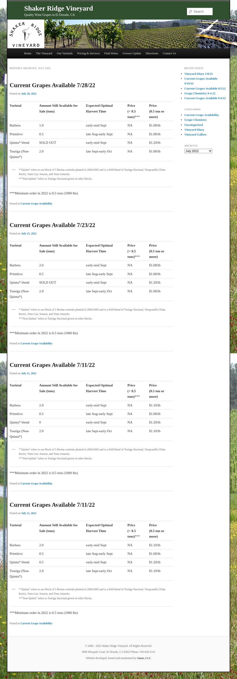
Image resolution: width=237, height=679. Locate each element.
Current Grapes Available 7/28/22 (52, 85)
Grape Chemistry (195, 119)
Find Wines (111, 53)
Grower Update (132, 53)
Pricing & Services (88, 53)
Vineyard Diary (194, 129)
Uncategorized (193, 125)
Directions (152, 53)
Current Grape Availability (36, 203)
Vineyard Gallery (195, 134)
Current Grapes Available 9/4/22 (205, 98)
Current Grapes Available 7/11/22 (52, 365)
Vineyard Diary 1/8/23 (198, 73)
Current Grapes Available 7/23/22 (52, 225)
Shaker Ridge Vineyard (58, 8)
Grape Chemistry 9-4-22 (199, 93)
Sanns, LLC (144, 658)
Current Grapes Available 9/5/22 (205, 88)
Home (27, 53)
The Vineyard (44, 53)
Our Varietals (65, 53)
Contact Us (169, 53)
